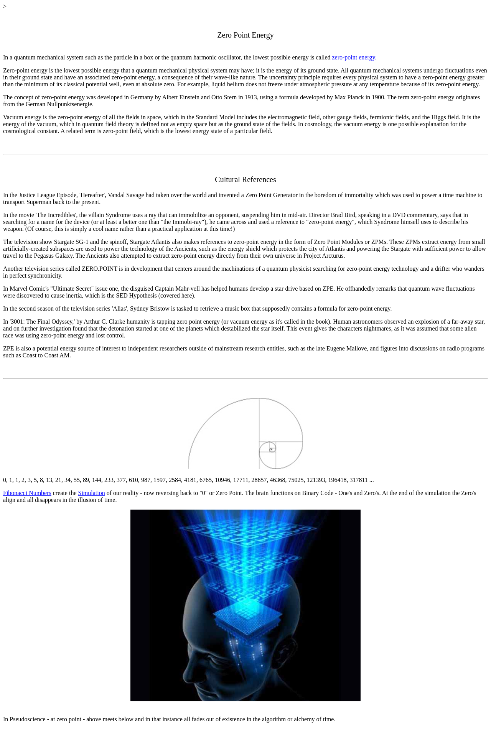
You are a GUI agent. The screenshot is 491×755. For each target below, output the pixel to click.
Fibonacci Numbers (27, 493)
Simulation (91, 493)
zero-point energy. (354, 57)
